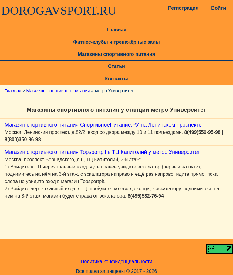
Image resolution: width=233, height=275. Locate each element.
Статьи (116, 66)
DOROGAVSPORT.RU (58, 10)
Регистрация (182, 8)
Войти (218, 8)
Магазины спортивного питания (116, 54)
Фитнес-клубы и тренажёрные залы (116, 42)
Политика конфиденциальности (116, 261)
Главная (116, 29)
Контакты (116, 78)
